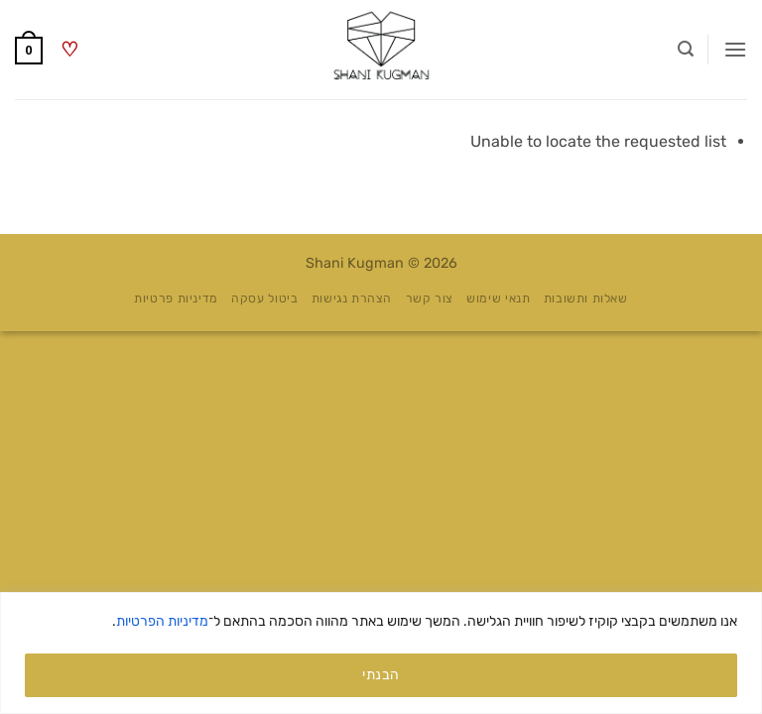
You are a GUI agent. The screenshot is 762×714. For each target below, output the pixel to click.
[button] (735, 49)
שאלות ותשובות (586, 298)
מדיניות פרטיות (176, 298)
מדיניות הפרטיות (162, 621)
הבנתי (380, 674)
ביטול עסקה (264, 298)
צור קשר (429, 298)
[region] (381, 653)
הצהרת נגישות (352, 298)
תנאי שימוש (498, 298)
